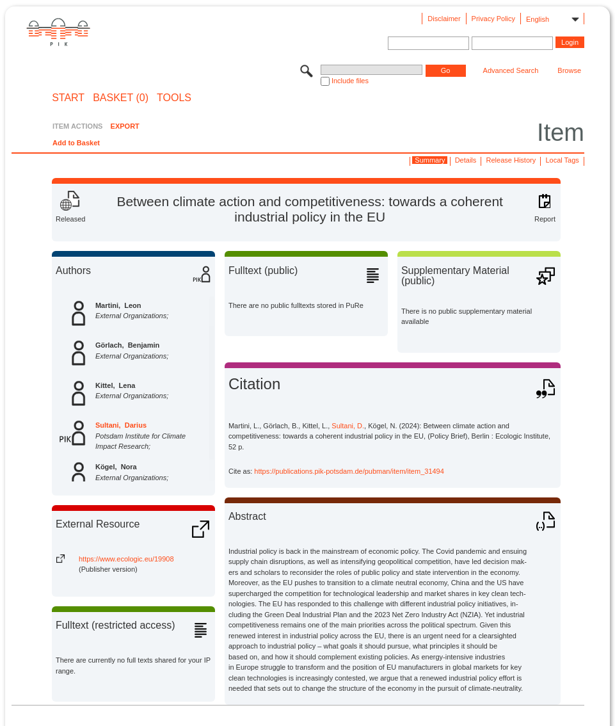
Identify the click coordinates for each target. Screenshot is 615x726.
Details (466, 160)
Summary (430, 160)
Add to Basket (76, 143)
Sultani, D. (347, 426)
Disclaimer (443, 18)
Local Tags (562, 160)
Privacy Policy (493, 18)
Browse (569, 70)
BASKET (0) (120, 98)
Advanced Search (511, 70)
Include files (350, 81)
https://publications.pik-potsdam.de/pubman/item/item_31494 (349, 471)
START (68, 98)
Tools (174, 98)
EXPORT (125, 126)
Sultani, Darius (121, 425)
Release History (511, 160)
